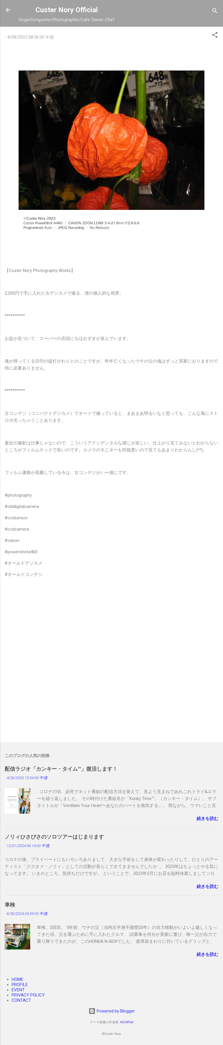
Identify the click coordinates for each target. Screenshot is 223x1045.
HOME (17, 979)
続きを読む (207, 818)
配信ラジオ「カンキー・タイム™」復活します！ (61, 769)
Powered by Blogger (112, 1011)
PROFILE (20, 984)
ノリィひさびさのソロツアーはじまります (54, 837)
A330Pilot (126, 1022)
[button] (214, 35)
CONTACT (21, 1000)
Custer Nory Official (66, 10)
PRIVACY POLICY (28, 995)
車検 (10, 905)
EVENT (18, 989)
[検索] (214, 12)
